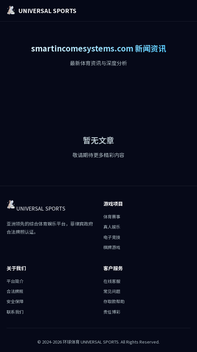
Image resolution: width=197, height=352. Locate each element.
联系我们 (15, 312)
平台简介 (15, 281)
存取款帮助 (114, 301)
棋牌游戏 (111, 247)
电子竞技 (111, 237)
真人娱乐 (111, 227)
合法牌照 (15, 291)
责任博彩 (111, 312)
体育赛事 (111, 216)
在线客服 (111, 281)
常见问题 (111, 291)
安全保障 (15, 301)
